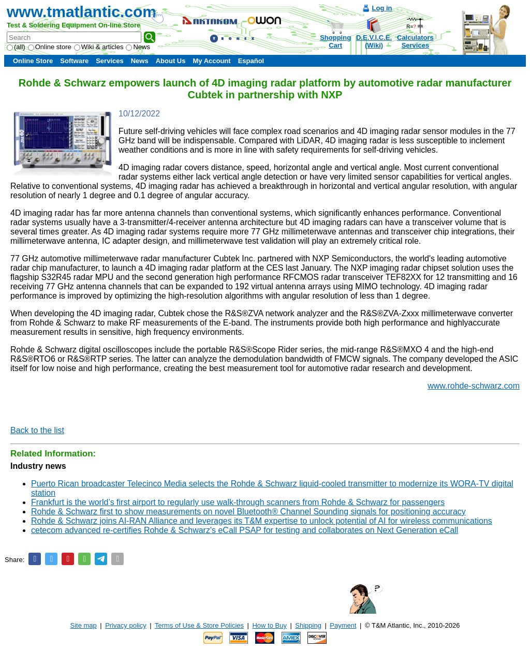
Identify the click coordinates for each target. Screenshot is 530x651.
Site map (83, 625)
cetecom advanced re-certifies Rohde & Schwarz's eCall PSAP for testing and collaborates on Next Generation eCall (244, 530)
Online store (49, 47)
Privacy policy (125, 625)
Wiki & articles (99, 47)
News (138, 47)
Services (110, 61)
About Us (171, 61)
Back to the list (37, 430)
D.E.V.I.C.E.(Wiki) (374, 41)
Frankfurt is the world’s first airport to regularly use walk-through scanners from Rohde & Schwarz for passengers (238, 502)
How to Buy (269, 625)
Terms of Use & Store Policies (199, 625)
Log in (382, 8)
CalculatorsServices (415, 41)
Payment (343, 625)
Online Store (33, 61)
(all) (16, 47)
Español (251, 61)
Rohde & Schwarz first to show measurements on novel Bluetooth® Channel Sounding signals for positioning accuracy (248, 511)
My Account (211, 61)
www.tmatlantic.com (81, 11)
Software (74, 61)
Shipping (308, 625)
